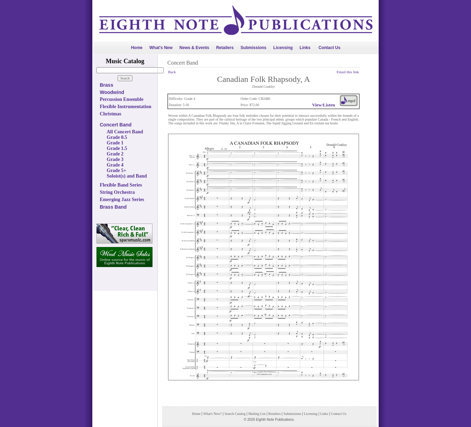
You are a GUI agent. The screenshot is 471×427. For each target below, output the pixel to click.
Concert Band (116, 124)
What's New (161, 47)
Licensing (283, 47)
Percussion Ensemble (122, 99)
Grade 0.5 (117, 137)
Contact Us (329, 47)
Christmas (110, 113)
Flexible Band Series (121, 185)
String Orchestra (117, 192)
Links (304, 47)
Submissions (254, 47)
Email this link (347, 72)
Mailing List (257, 414)
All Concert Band (125, 131)
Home (136, 47)
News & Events (194, 47)
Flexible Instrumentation (125, 106)
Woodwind (112, 92)
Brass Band (113, 207)
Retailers (225, 47)
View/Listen (323, 104)
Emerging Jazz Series (122, 199)
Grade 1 (115, 142)
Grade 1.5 (117, 148)
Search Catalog (235, 414)
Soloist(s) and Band (127, 176)
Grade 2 (115, 153)
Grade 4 (115, 165)
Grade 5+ (117, 170)
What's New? (212, 414)
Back (172, 72)
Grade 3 (115, 159)
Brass (106, 85)
